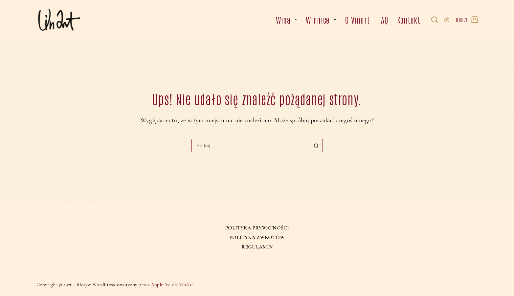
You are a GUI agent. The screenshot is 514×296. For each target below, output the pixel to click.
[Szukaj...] (250, 145)
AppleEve (160, 284)
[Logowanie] (446, 19)
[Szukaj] (434, 19)
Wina (288, 19)
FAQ (383, 19)
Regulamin (257, 247)
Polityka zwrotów (257, 237)
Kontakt (408, 19)
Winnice (322, 19)
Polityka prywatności (257, 228)
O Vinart (357, 19)
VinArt (186, 284)
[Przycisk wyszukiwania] (316, 145)
